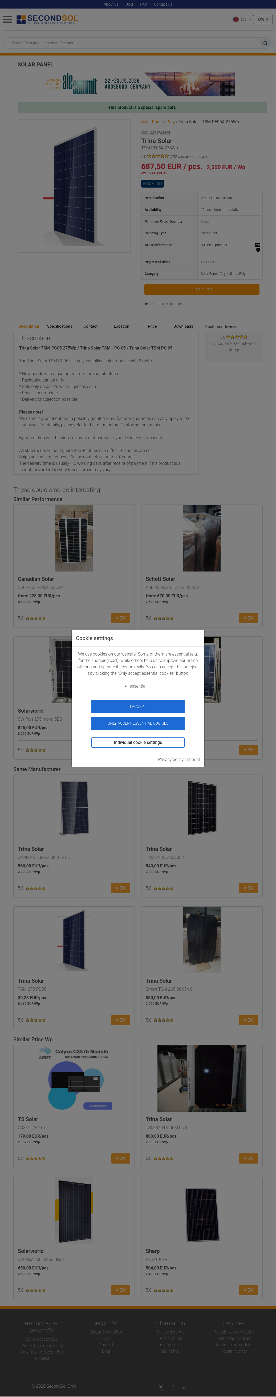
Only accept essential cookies (138, 721)
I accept (138, 706)
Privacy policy (171, 757)
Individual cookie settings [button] (138, 740)
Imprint (193, 757)
